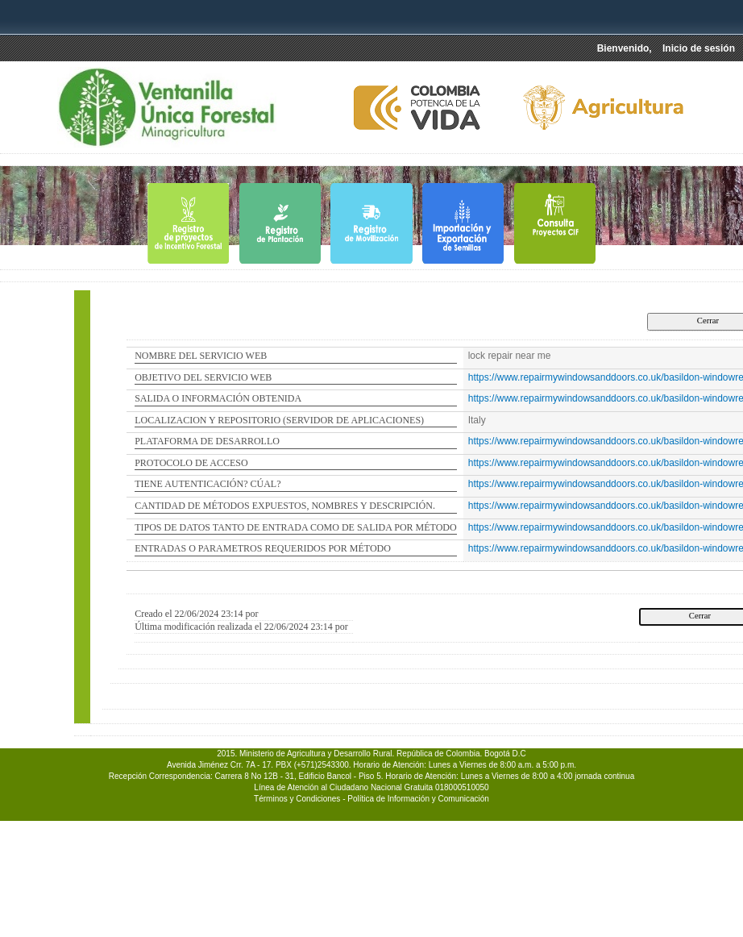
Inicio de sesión (698, 48)
